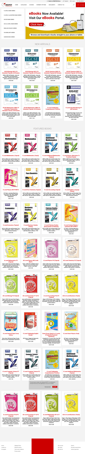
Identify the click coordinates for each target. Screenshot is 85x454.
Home (2, 445)
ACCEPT (55, 386)
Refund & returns (18, 447)
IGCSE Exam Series (9, 19)
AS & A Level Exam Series (11, 23)
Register (66, 1)
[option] (55, 23)
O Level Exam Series (9, 10)
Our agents (3, 449)
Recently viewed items (76, 447)
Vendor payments (75, 449)
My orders (60, 447)
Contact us (3, 447)
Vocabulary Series (9, 32)
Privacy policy (17, 451)
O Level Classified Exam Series (12, 15)
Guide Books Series (9, 37)
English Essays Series (10, 28)
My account (60, 445)
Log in (73, 1)
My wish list (60, 449)
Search (72, 445)
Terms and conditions (19, 449)
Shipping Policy (18, 445)
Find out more (48, 386)
